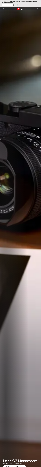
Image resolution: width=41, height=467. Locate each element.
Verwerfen (19, 5)
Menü (5, 8)
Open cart (37, 8)
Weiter (15, 5)
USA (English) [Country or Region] (5, 4)
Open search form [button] (32, 8)
